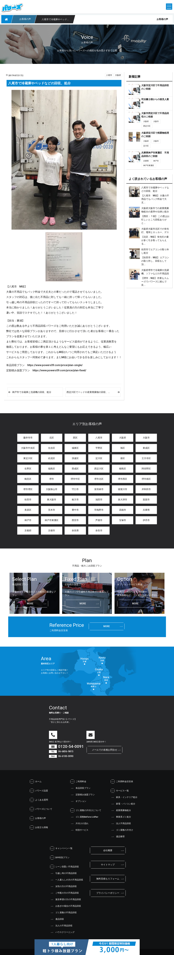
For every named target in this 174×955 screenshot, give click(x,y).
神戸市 (156, 161)
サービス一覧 (120, 791)
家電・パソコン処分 (123, 804)
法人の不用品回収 (61, 926)
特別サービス (79, 830)
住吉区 (51, 448)
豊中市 (75, 510)
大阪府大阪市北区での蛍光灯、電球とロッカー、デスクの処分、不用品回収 (155, 232)
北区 (51, 437)
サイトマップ (108, 864)
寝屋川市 (122, 489)
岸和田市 (146, 489)
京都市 (51, 530)
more (30, 603)
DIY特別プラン (59, 858)
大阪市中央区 (28, 448)
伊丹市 (146, 520)
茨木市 (51, 510)
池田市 (98, 499)
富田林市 (99, 489)
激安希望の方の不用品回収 (65, 899)
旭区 (122, 448)
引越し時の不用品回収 (63, 873)
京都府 (27, 530)
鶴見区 (27, 479)
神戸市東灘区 (148, 165)
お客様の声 (38, 818)
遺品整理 (117, 837)
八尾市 (109, 75)
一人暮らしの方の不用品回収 (66, 880)
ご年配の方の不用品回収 (64, 893)
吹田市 (27, 499)
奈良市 (98, 530)
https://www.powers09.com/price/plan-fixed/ (59, 370)
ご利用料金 (78, 782)
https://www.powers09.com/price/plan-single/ (55, 365)
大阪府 (118, 75)
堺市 (51, 479)
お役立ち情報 (39, 827)
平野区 (98, 448)
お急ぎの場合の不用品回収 (65, 906)
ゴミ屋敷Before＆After (84, 817)
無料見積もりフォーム (107, 878)
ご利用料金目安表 (122, 782)
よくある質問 (39, 800)
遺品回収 (57, 919)
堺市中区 (75, 479)
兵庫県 (146, 161)
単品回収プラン (80, 788)
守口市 (75, 489)
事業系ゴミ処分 (121, 817)
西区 (75, 437)
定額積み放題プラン (82, 795)
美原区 (27, 510)
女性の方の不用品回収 (63, 886)
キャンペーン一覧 (61, 848)
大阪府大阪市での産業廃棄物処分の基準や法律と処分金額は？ (155, 211)
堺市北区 (99, 479)
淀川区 (146, 146)
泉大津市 (122, 499)
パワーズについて (41, 809)
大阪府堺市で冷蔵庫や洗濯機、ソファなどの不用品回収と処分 (155, 273)
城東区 (75, 448)
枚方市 (75, 499)
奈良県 (75, 530)
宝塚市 (122, 520)
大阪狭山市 (51, 489)
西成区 (75, 468)
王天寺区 (146, 458)
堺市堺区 (28, 489)
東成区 (146, 448)
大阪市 (156, 121)
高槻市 (122, 510)
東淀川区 (28, 458)
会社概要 (107, 850)
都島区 (122, 468)
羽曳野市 (99, 510)
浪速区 (75, 458)
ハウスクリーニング (62, 932)
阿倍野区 (146, 468)
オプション (78, 801)
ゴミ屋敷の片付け (122, 830)
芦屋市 (98, 520)
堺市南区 (146, 479)
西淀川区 (147, 126)
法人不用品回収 (121, 823)
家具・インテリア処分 (124, 797)
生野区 (27, 468)
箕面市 (146, 499)
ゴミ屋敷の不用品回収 (63, 913)
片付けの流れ (79, 823)
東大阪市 (51, 499)
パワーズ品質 (39, 791)
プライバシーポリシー (107, 893)
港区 (122, 458)
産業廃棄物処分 (121, 810)
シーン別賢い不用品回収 (64, 867)
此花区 (51, 458)
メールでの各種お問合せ (104, 749)
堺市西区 (122, 479)
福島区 (51, 468)
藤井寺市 (28, 437)
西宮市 (75, 520)
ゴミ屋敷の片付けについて (85, 810)
